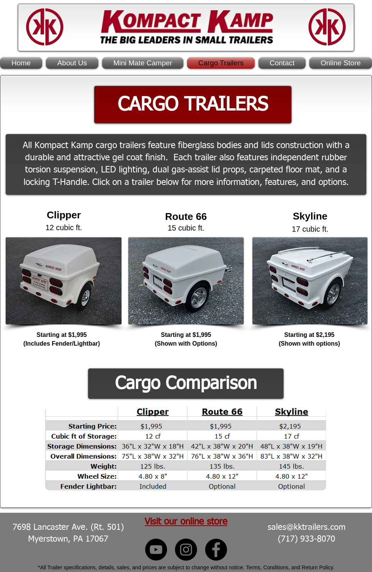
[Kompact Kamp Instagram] (186, 550)
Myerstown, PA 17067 (68, 539)
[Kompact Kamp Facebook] (216, 550)
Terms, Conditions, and (274, 567)
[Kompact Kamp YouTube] (156, 550)
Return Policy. (318, 567)
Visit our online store (186, 521)
